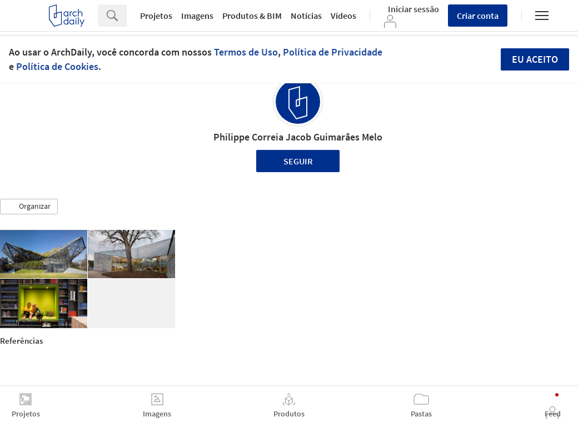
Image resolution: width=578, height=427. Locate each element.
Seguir (298, 161)
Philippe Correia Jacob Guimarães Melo (297, 136)
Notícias (306, 15)
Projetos (156, 15)
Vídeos (343, 15)
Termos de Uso (246, 52)
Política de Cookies (57, 66)
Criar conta (478, 15)
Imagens (197, 15)
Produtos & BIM (252, 15)
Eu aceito (535, 59)
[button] (29, 206)
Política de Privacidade (332, 52)
